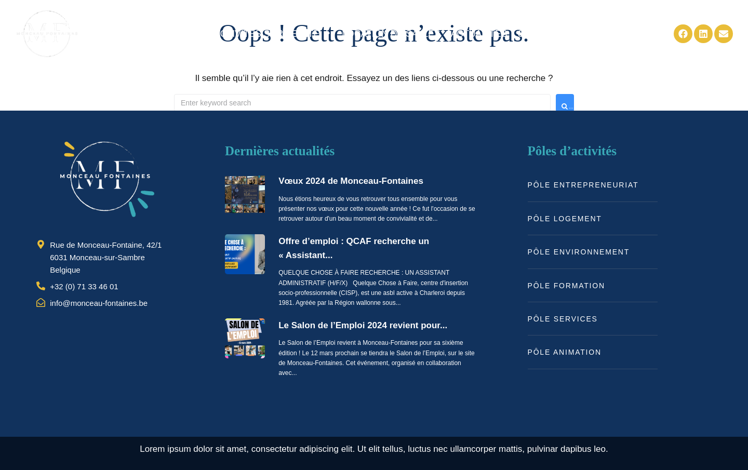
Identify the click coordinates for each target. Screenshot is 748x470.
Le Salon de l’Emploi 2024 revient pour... (362, 325)
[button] (273, 33)
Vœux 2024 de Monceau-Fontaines (350, 181)
